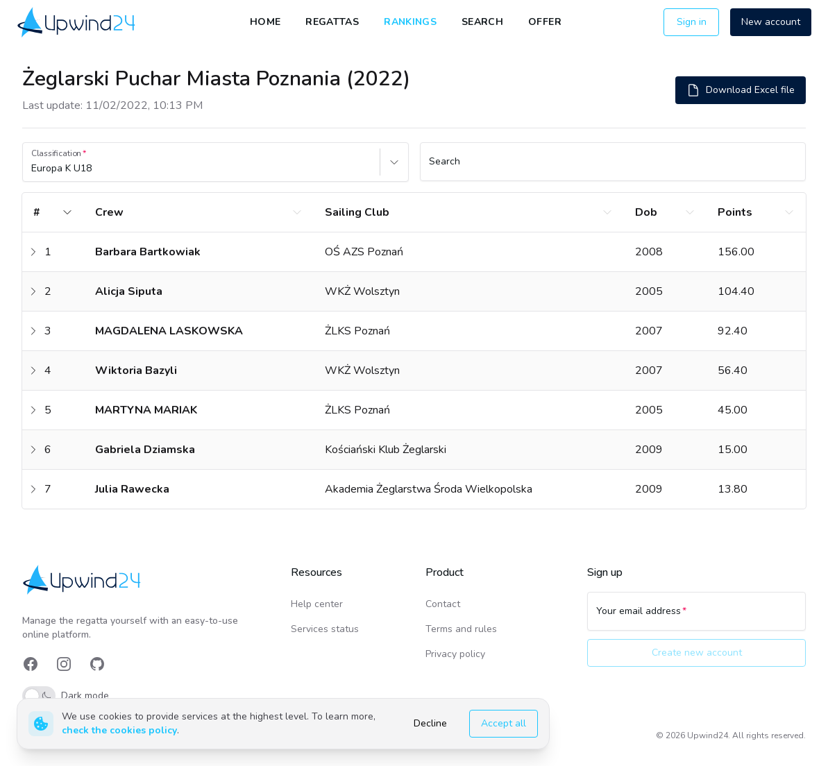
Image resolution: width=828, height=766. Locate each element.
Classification (56, 153)
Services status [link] (325, 629)
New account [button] (770, 21)
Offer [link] (544, 21)
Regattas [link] (332, 21)
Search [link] (482, 21)
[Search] (613, 168)
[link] (77, 21)
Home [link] (265, 21)
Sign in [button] (692, 21)
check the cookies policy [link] (119, 730)
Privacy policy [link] (455, 654)
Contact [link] (442, 604)
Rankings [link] (410, 21)
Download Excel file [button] (740, 90)
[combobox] (32, 169)
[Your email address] (696, 617)
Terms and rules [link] (461, 629)
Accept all (503, 723)
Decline (430, 723)
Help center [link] (317, 604)
